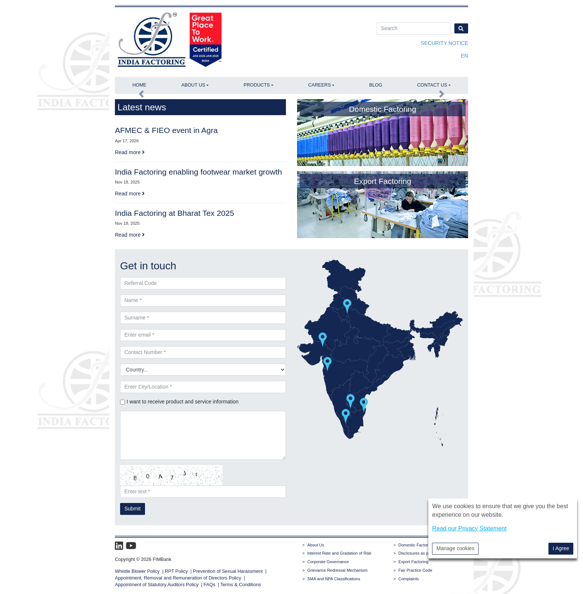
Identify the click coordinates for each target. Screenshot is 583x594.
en (464, 56)
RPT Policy (176, 571)
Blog (375, 85)
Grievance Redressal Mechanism (337, 570)
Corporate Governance (328, 561)
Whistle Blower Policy (137, 571)
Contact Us (432, 85)
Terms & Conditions (240, 584)
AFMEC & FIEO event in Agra (166, 130)
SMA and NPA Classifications (333, 579)
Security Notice (444, 43)
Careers (319, 85)
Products (257, 85)
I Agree (561, 548)
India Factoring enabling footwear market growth (198, 172)
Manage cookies (455, 548)
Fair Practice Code (415, 570)
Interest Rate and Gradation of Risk (339, 553)
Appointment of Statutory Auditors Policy (157, 584)
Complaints (408, 579)
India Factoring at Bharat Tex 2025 (174, 213)
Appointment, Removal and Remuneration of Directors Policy (178, 578)
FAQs (210, 584)
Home (139, 85)
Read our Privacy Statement (469, 528)
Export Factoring (413, 561)
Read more (128, 152)
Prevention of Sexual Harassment (228, 571)
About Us (193, 85)
